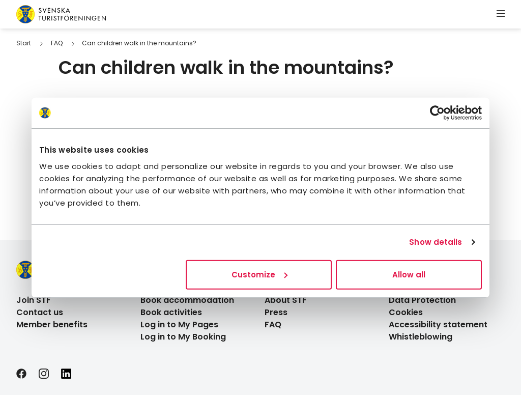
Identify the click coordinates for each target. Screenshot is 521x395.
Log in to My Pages (179, 324)
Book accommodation (187, 300)
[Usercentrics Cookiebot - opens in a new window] (437, 113)
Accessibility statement (438, 324)
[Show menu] (501, 14)
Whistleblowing (420, 337)
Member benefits (52, 324)
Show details (435, 242)
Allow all (408, 274)
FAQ (57, 43)
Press (276, 312)
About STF (286, 300)
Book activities (171, 312)
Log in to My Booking (183, 337)
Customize (259, 274)
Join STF (33, 300)
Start (23, 43)
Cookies (406, 312)
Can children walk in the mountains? (139, 43)
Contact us (39, 312)
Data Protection (422, 300)
